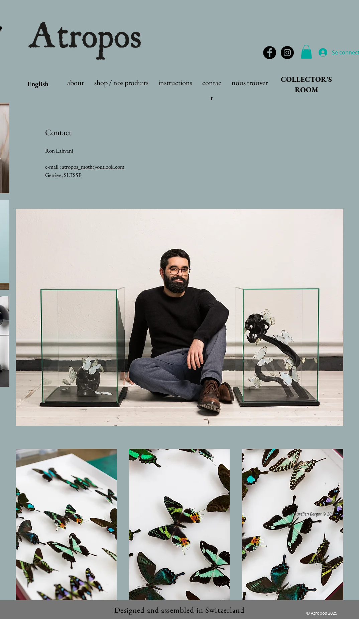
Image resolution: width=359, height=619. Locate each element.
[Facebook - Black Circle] (269, 52)
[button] (306, 52)
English (37, 83)
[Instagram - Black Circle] (287, 52)
